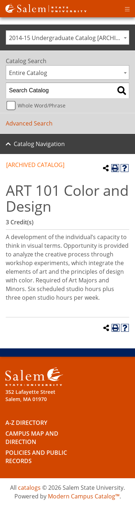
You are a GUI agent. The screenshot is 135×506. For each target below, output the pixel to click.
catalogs (29, 488)
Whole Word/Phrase (42, 105)
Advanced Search (29, 123)
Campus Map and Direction (31, 438)
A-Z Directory (26, 423)
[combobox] (67, 37)
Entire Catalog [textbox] (28, 73)
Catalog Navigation (39, 144)
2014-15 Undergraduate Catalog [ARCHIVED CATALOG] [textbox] (69, 38)
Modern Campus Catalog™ (84, 496)
